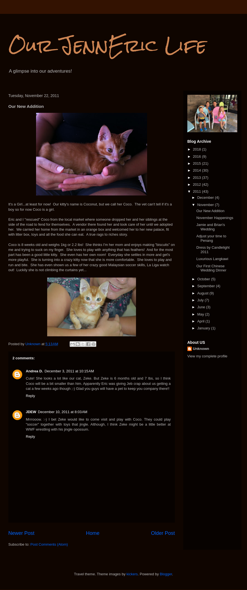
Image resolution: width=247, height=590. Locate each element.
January (204, 328)
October (204, 279)
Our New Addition (210, 211)
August (203, 293)
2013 (197, 178)
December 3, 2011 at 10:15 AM (69, 371)
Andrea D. (34, 371)
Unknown (201, 349)
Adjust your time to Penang (211, 238)
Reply (30, 396)
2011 (197, 191)
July (201, 300)
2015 (197, 163)
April (201, 321)
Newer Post (21, 533)
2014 (197, 170)
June (201, 307)
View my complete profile (207, 356)
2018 (197, 149)
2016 (197, 156)
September (206, 286)
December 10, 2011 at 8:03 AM (62, 412)
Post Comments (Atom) (49, 544)
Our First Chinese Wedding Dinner (211, 268)
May (201, 314)
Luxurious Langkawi (212, 259)
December (206, 197)
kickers (132, 574)
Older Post (163, 533)
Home (93, 533)
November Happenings (214, 218)
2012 (197, 184)
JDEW (31, 412)
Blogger (166, 574)
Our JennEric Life (107, 45)
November (206, 205)
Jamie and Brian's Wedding (210, 227)
